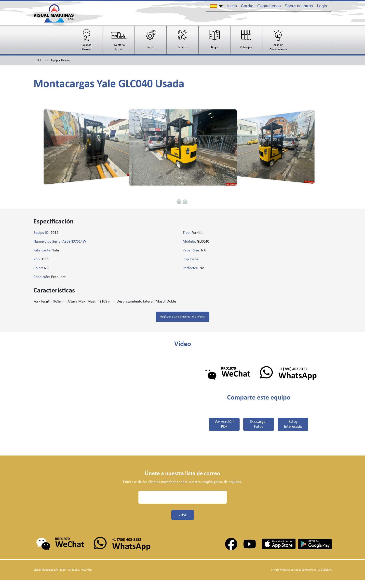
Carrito (247, 6)
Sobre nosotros (299, 6)
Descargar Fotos (258, 424)
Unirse (183, 514)
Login (322, 6)
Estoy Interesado (293, 424)
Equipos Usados (60, 60)
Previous (179, 201)
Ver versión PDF (224, 424)
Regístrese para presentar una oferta (182, 316)
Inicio (232, 6)
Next (185, 201)
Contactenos (269, 6)
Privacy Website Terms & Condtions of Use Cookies (301, 569)
